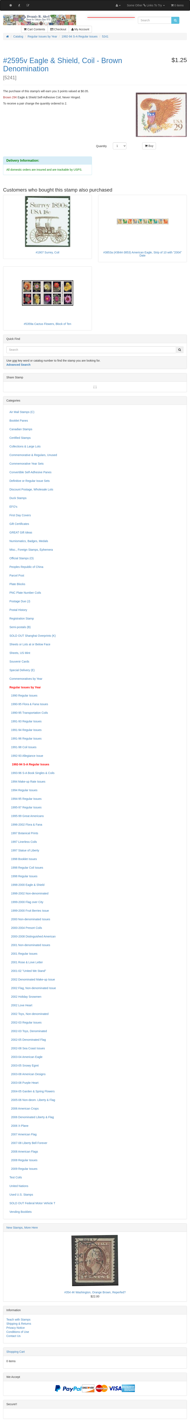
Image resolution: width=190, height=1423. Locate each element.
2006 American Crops (24, 1108)
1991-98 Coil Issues (23, 747)
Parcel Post (16, 575)
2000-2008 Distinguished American (32, 936)
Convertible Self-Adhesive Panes (30, 472)
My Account (80, 29)
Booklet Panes (18, 420)
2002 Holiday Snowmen (25, 996)
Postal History (18, 610)
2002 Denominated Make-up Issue (32, 979)
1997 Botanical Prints (23, 833)
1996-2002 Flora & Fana (25, 824)
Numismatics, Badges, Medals (28, 541)
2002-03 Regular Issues (25, 1022)
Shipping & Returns (18, 1323)
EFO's (13, 506)
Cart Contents (34, 29)
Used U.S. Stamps (21, 1194)
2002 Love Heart (20, 1005)
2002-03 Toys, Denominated (28, 1031)
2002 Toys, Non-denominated (28, 1014)
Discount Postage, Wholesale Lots (31, 489)
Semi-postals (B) (20, 627)
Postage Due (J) (19, 601)
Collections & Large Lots (25, 446)
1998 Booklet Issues (23, 859)
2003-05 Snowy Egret (24, 1065)
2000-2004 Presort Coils (25, 927)
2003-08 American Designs (27, 1074)
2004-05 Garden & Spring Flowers (32, 1091)
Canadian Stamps (20, 429)
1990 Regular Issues (23, 695)
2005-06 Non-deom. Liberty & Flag (32, 1100)
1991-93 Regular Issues (25, 721)
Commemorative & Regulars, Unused (33, 455)
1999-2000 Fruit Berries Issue (29, 910)
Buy (149, 146)
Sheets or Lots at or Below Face (29, 644)
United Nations (18, 1186)
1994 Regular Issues (23, 790)
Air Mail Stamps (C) (21, 412)
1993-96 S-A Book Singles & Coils (31, 773)
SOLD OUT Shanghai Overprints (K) (32, 635)
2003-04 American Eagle (25, 1057)
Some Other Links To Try (146, 5)
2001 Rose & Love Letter (26, 962)
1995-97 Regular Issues (25, 807)
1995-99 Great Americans (26, 816)
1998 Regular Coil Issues (26, 867)
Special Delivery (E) (22, 670)
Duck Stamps (17, 498)
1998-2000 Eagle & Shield (26, 884)
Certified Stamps (20, 437)
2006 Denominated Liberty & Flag (31, 1117)
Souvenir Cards (19, 661)
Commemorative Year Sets (26, 463)
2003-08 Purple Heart (24, 1082)
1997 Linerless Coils (23, 841)
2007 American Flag (23, 1134)
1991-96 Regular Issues (25, 738)
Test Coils (15, 1177)
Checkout (58, 29)
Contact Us (13, 1336)
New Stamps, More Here (22, 1227)
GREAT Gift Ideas (20, 532)
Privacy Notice (15, 1327)
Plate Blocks (17, 584)
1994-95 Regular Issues (25, 798)
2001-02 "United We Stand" (27, 970)
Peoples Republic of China (26, 567)
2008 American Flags (23, 1151)
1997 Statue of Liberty (24, 850)
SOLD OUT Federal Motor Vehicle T (32, 1203)
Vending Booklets (20, 1211)
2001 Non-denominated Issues (29, 945)
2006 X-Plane (19, 1125)
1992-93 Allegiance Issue (26, 755)
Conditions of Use (17, 1331)
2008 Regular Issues (23, 1160)
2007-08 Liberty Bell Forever (28, 1143)
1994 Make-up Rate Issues (27, 781)
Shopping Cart (15, 1351)
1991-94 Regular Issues (25, 730)
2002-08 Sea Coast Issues (27, 1048)
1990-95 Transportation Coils (28, 712)
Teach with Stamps (18, 1319)
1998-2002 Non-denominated (28, 893)
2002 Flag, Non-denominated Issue (32, 988)
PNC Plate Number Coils (25, 592)
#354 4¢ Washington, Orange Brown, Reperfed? (95, 1292)
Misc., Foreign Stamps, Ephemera (31, 549)
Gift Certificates (19, 523)
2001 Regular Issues (23, 953)
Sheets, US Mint (19, 653)
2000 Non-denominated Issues (29, 919)
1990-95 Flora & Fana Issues (28, 704)
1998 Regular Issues (23, 876)
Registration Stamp (21, 618)
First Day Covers (20, 515)
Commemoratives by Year (25, 678)
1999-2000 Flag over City (26, 902)
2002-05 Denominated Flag (27, 1039)
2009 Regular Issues (23, 1168)
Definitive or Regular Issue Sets (29, 480)
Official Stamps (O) (21, 558)
